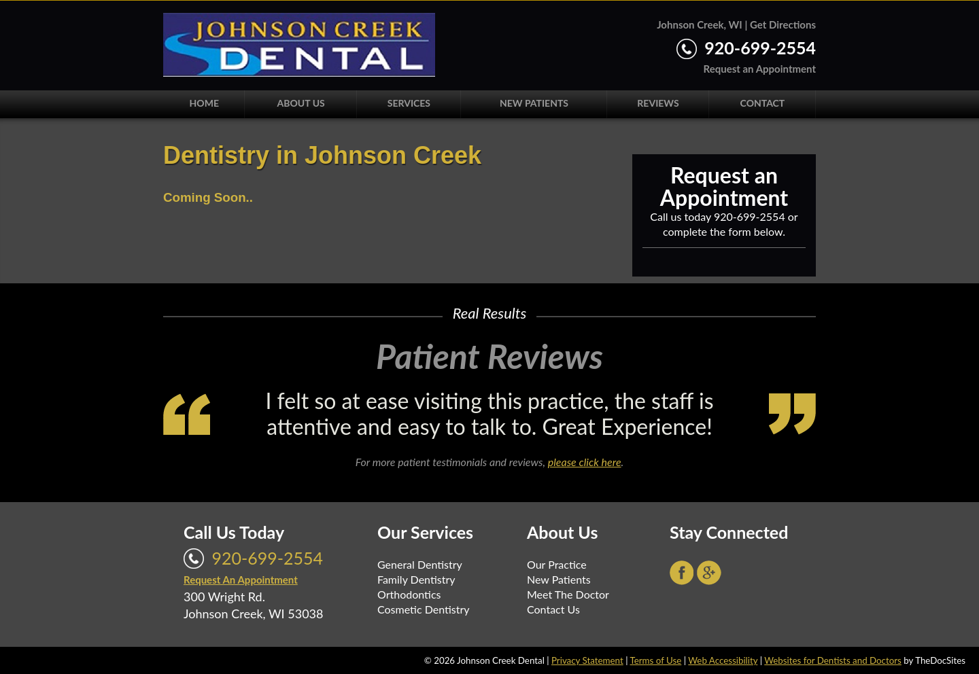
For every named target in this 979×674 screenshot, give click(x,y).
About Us (301, 103)
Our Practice (557, 564)
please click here (584, 461)
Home (204, 103)
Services (409, 103)
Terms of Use (655, 660)
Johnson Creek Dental (299, 45)
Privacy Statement (587, 660)
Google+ (709, 573)
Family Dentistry (416, 579)
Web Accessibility (722, 660)
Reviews (658, 103)
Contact (762, 103)
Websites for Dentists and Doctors (832, 660)
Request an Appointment (760, 69)
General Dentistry (419, 564)
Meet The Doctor (568, 594)
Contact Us (553, 609)
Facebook (682, 573)
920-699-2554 (760, 47)
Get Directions (783, 24)
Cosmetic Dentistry (423, 609)
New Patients (534, 103)
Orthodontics (409, 594)
